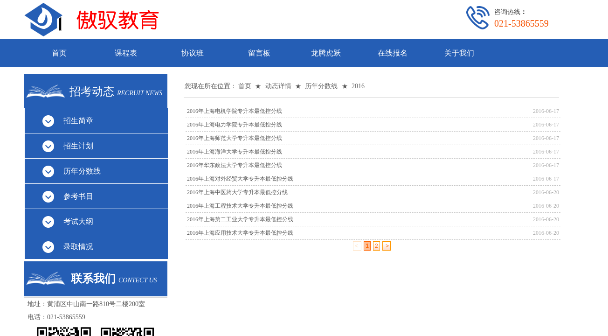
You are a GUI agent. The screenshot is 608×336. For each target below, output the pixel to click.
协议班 (192, 53)
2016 (358, 86)
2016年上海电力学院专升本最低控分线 (234, 124)
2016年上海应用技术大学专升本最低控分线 (240, 233)
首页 (59, 53)
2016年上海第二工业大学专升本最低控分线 (240, 219)
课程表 (126, 53)
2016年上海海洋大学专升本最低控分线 (234, 151)
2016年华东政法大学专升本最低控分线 (234, 165)
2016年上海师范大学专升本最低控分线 (234, 138)
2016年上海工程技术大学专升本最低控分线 (240, 206)
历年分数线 (321, 86)
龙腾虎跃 (326, 53)
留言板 (259, 53)
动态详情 (278, 86)
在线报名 (393, 53)
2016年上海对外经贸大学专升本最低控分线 (240, 178)
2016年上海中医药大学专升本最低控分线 (237, 192)
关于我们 (459, 53)
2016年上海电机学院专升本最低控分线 (234, 111)
